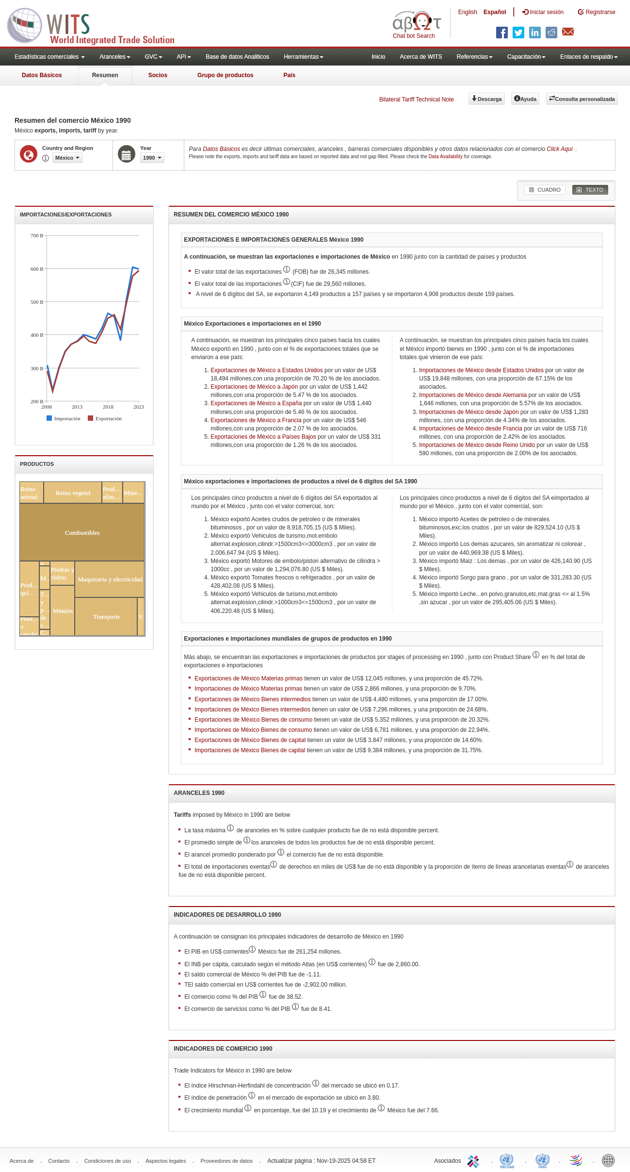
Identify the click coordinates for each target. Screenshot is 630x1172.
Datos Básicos (42, 75)
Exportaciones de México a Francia (255, 420)
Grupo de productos (225, 75)
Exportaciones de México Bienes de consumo (253, 719)
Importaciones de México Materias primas (248, 688)
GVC (153, 56)
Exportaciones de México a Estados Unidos (266, 370)
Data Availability (446, 156)
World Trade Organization (576, 1160)
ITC (475, 1160)
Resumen (105, 75)
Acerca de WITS (421, 56)
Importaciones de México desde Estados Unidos (481, 370)
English (467, 12)
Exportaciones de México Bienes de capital (250, 740)
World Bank (610, 1160)
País (289, 75)
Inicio (378, 56)
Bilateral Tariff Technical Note (416, 99)
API (184, 56)
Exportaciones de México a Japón (254, 386)
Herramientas (303, 56)
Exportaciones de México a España (256, 403)
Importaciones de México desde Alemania (473, 395)
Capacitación (526, 56)
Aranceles (114, 56)
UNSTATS (542, 1160)
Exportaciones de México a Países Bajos (263, 436)
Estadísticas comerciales (50, 56)
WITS (97, 24)
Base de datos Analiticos (237, 56)
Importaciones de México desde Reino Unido (477, 445)
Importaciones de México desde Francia (470, 428)
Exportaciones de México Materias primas (248, 678)
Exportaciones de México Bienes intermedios (252, 699)
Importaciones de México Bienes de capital (249, 750)
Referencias (475, 56)
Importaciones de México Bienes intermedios (252, 709)
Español (495, 12)
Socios (157, 75)
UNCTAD (508, 1160)
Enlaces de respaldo (589, 56)
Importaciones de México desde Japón (468, 412)
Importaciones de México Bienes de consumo (253, 729)
